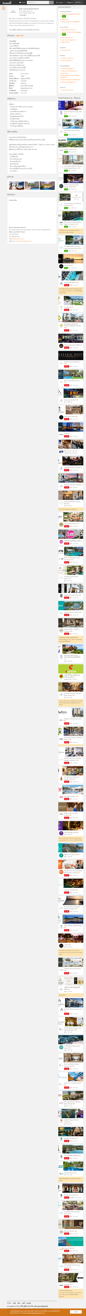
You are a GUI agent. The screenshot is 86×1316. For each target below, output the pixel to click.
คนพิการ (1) (65, 19)
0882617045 (31, 13)
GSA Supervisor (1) (67, 37)
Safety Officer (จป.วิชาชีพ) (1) (70, 22)
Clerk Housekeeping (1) (68, 82)
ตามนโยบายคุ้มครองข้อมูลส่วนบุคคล (31, 1313)
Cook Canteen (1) (66, 60)
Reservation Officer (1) (68, 30)
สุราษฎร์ (29, 1303)
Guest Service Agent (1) (68, 40)
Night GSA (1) (65, 42)
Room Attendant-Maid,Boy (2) (70, 79)
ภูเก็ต (14, 1303)
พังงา (19, 1303)
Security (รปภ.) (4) (67, 90)
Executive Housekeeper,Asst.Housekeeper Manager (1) (70, 75)
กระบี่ (24, 1303)
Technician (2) (65, 50)
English (59, 2)
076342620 (24, 13)
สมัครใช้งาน (78, 2)
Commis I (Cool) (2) (67, 58)
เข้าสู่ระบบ (70, 2)
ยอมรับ (76, 1312)
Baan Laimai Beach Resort (29, 9)
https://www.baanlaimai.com (23, 241)
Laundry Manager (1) (67, 68)
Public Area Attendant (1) (69, 71)
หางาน (22, 2)
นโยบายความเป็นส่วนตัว (41, 1306)
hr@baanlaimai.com (27, 11)
